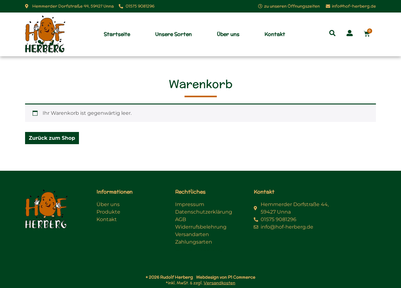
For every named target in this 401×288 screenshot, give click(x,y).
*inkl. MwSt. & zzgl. (200, 283)
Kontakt (274, 34)
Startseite (117, 34)
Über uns (228, 34)
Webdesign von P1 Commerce (225, 277)
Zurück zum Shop (52, 138)
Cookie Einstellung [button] (199, 249)
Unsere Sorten (173, 34)
